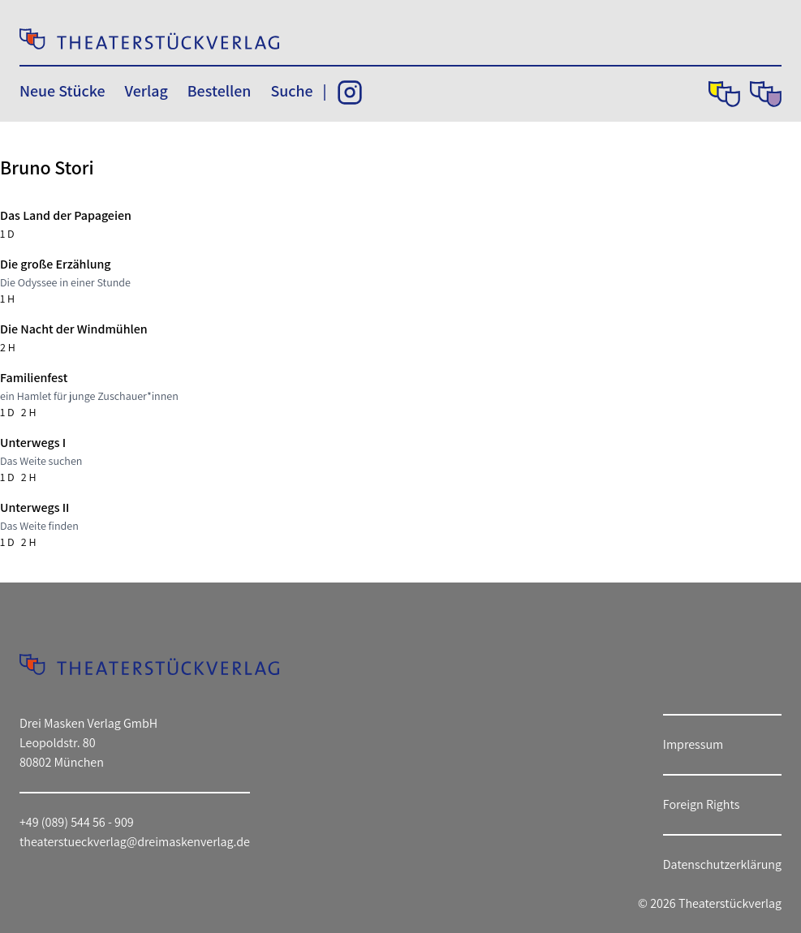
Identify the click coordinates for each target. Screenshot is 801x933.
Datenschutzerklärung (722, 864)
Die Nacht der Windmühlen (74, 329)
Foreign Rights (701, 804)
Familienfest (33, 377)
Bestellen (219, 90)
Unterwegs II (34, 507)
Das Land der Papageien (65, 215)
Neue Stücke (62, 90)
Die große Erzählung (55, 264)
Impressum (693, 744)
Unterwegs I (33, 442)
